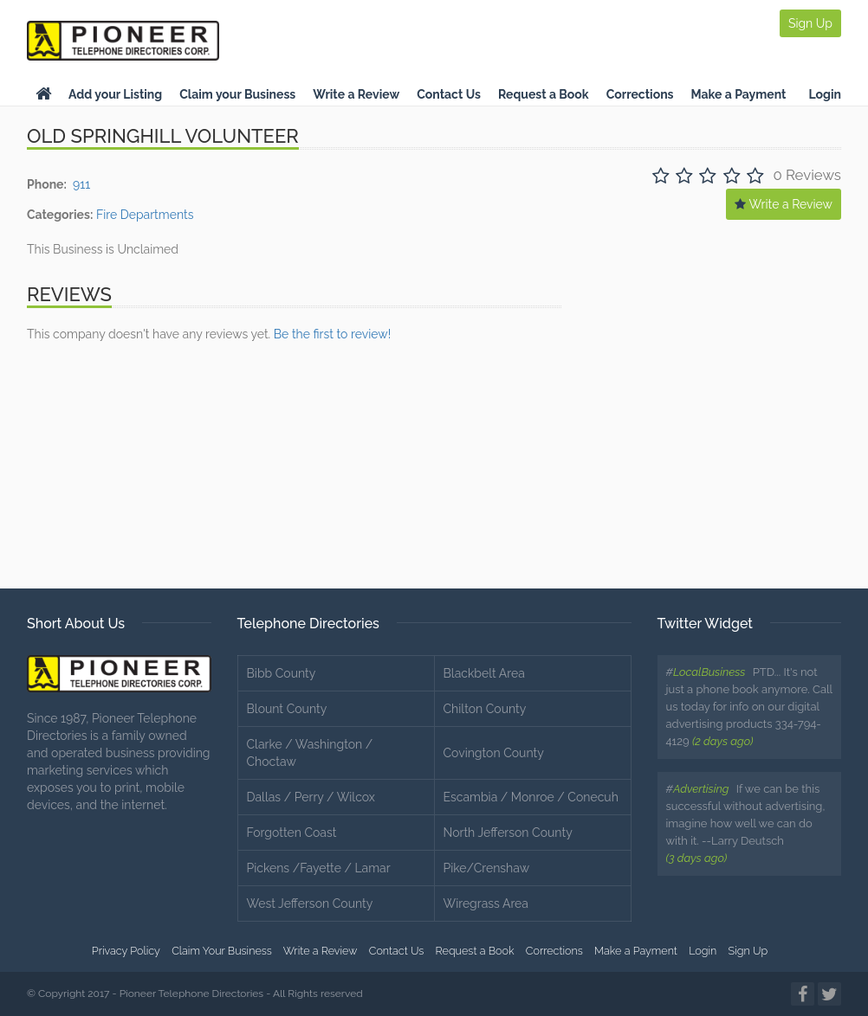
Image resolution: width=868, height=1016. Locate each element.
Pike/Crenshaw (487, 868)
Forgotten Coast (292, 832)
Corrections (640, 94)
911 (81, 184)
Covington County (494, 753)
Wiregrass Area (486, 903)
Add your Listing (115, 94)
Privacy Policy (126, 950)
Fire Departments (145, 215)
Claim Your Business (222, 950)
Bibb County (281, 673)
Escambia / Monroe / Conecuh (531, 797)
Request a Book (543, 94)
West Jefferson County (310, 903)
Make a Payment (739, 94)
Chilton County (485, 709)
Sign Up (810, 23)
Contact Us (449, 94)
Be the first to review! (332, 334)
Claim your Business (237, 94)
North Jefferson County (508, 832)
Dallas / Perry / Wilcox (311, 797)
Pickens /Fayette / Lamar (319, 868)
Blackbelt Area (484, 673)
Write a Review (356, 94)
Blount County (287, 709)
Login (824, 94)
